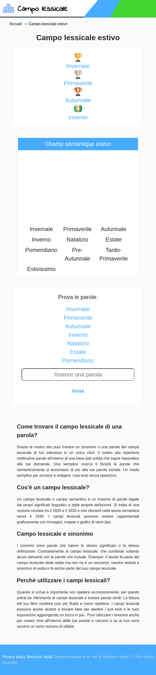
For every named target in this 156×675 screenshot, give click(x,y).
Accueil (15, 24)
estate (78, 352)
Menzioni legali (39, 657)
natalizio (78, 343)
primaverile (78, 78)
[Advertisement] (78, 188)
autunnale (78, 95)
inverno (78, 113)
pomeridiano (78, 360)
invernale (78, 61)
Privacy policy (14, 657)
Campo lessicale (43, 9)
